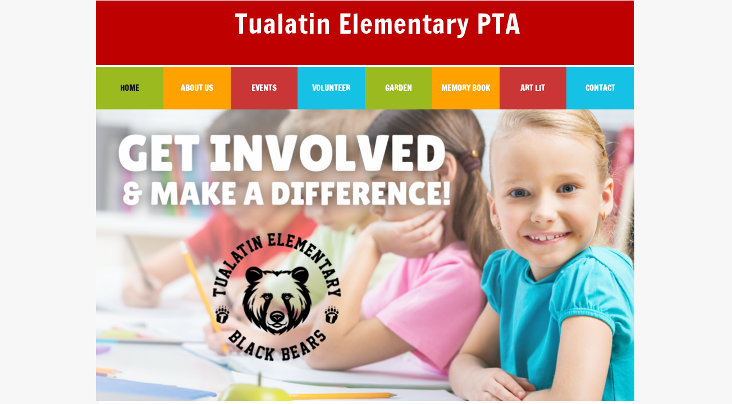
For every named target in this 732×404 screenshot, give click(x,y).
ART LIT (532, 88)
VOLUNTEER (331, 88)
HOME (129, 88)
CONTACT (600, 88)
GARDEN (398, 88)
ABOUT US (197, 88)
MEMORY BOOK (465, 88)
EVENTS (263, 88)
